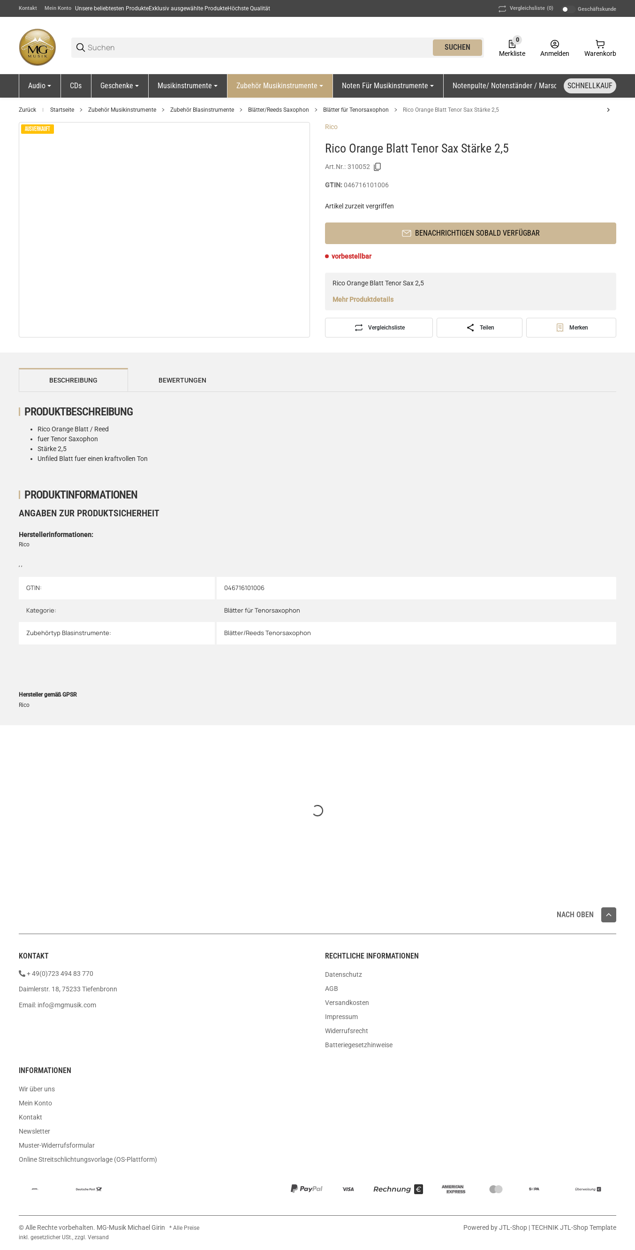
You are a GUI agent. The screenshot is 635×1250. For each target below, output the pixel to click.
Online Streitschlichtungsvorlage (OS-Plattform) (88, 1159)
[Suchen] (259, 47)
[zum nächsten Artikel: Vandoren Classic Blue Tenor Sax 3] (608, 110)
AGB (331, 988)
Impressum (341, 1016)
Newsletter (34, 1131)
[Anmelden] (554, 47)
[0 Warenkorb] (600, 47)
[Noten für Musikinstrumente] (388, 86)
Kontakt (28, 8)
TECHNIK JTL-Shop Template (573, 1227)
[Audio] (39, 86)
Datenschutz (343, 974)
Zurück (27, 110)
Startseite (62, 110)
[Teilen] (479, 327)
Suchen (457, 47)
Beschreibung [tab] (73, 380)
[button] (608, 914)
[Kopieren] (377, 167)
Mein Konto (58, 8)
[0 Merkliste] (512, 47)
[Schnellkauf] (590, 85)
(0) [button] (525, 9)
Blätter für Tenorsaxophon (356, 110)
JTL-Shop (514, 1227)
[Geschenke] (119, 86)
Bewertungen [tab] (182, 380)
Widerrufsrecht (346, 1031)
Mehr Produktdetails (363, 299)
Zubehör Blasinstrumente (202, 110)
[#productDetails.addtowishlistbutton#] (571, 327)
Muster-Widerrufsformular (57, 1145)
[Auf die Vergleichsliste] (379, 327)
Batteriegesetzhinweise (359, 1045)
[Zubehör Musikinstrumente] (280, 86)
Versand (98, 1237)
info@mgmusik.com (67, 1005)
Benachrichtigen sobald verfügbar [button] (471, 233)
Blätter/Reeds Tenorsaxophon (267, 633)
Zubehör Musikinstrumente (122, 110)
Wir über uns (37, 1089)
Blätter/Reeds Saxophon (278, 110)
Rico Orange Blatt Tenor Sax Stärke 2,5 (451, 110)
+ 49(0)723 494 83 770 (60, 973)
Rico (331, 126)
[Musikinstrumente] (187, 86)
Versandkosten (347, 1002)
